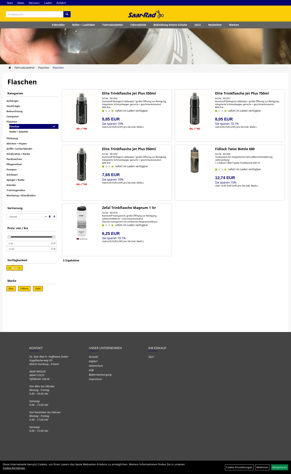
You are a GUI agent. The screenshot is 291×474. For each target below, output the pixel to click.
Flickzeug (12, 138)
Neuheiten (215, 25)
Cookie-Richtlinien (14, 468)
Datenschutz (96, 365)
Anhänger (12, 101)
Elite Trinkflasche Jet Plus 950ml (129, 149)
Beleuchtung (14, 111)
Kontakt (93, 357)
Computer (12, 116)
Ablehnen (262, 467)
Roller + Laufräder (83, 25)
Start (10, 3)
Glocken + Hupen (16, 143)
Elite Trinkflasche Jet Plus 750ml (242, 93)
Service (34, 3)
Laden (48, 3)
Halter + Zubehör (18, 131)
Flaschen (43, 67)
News (20, 3)
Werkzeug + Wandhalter (21, 195)
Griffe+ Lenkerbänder (19, 148)
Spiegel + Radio (15, 179)
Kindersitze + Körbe (18, 154)
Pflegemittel (14, 164)
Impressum (95, 379)
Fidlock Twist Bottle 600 (235, 149)
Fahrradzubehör (112, 25)
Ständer (11, 185)
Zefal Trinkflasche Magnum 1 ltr (129, 207)
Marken (234, 25)
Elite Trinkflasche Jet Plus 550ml (129, 93)
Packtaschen (14, 159)
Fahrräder (58, 25)
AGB (91, 370)
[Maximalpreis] (28, 249)
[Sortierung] (26, 216)
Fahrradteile (138, 25)
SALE (197, 25)
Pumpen (11, 169)
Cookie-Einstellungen (239, 467)
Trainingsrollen (15, 190)
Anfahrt (61, 3)
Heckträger (13, 106)
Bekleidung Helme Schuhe (170, 25)
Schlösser (12, 174)
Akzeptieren (279, 467)
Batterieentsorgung (100, 374)
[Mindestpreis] (28, 243)
